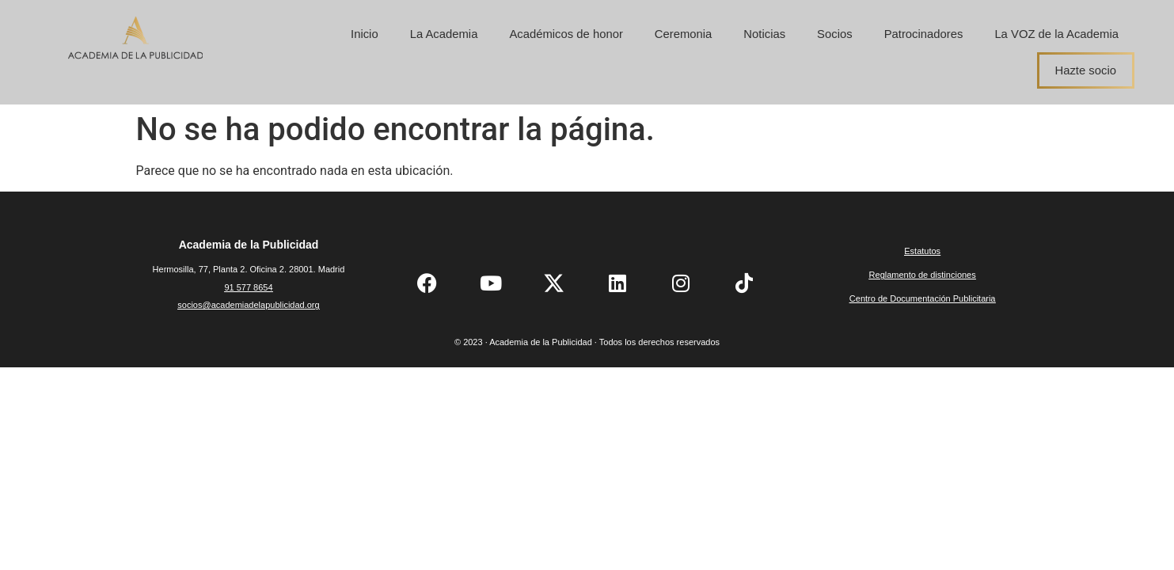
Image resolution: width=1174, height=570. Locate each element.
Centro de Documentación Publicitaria (922, 298)
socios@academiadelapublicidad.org (248, 305)
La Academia (444, 34)
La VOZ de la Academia (1056, 34)
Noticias (764, 34)
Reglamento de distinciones (922, 274)
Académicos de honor (565, 34)
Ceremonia (683, 34)
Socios (835, 34)
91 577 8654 (248, 287)
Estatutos (922, 251)
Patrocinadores (923, 34)
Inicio (364, 34)
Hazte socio (1085, 70)
